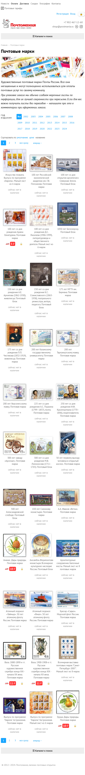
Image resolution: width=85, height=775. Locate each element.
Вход (72, 13)
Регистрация (62, 13)
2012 (42, 122)
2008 (70, 116)
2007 (63, 116)
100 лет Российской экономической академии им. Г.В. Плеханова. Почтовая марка (41, 180)
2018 (27, 128)
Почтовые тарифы (11, 8)
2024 (64, 128)
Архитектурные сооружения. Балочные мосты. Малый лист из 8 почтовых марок (68, 565)
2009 (19, 122)
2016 (72, 122)
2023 (57, 128)
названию (40, 137)
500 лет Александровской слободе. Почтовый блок (14, 513)
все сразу (24, 143)
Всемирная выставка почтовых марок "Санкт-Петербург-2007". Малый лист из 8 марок (68, 667)
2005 (48, 116)
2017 (19, 128)
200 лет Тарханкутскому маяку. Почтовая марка (68, 352)
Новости (5, 3)
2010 (27, 122)
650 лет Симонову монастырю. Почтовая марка (41, 511)
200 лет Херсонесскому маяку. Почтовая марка (15, 405)
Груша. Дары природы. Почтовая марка (68, 718)
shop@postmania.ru (63, 26)
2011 (34, 122)
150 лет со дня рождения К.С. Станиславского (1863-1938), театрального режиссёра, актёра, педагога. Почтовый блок (41, 298)
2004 (40, 116)
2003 (33, 116)
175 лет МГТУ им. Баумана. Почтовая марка (68, 292)
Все (19, 116)
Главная (4, 45)
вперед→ (37, 143)
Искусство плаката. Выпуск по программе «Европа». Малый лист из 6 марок (15, 179)
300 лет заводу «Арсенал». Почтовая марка (15, 460)
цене (31, 137)
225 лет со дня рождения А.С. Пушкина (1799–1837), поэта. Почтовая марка (41, 408)
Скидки (34, 3)
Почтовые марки (17, 45)
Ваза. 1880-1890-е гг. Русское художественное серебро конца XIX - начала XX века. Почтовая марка (15, 670)
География (45, 3)
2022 (49, 128)
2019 (34, 128)
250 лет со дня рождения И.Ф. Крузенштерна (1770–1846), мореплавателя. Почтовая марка (68, 409)
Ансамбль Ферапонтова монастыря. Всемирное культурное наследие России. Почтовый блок (41, 565)
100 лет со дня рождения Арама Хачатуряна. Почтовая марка (14, 233)
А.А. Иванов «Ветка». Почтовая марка (68, 510)
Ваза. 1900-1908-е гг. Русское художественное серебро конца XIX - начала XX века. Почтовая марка (41, 670)
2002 (25, 116)
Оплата (14, 3)
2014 (57, 122)
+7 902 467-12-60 (73, 22)
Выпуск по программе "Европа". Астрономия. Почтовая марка (15, 720)
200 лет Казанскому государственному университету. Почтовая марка (41, 354)
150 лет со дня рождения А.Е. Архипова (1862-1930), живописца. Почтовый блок (15, 295)
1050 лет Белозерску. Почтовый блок (68, 230)
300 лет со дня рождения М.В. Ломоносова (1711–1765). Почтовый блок (41, 462)
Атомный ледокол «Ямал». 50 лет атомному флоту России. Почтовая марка (41, 616)
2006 (55, 116)
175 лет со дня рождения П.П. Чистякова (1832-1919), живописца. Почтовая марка (14, 355)
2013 (49, 122)
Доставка (24, 3)
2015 (64, 122)
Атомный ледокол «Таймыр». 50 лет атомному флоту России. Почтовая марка (15, 616)
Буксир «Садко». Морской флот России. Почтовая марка (68, 614)
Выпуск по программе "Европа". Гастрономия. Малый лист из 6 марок (41, 720)
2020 (42, 128)
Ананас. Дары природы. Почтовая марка (14, 562)
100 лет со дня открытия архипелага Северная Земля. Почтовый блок (67, 179)
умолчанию (22, 137)
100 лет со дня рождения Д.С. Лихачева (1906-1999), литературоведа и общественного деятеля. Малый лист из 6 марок (41, 238)
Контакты (56, 3)
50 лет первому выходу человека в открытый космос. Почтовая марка (68, 460)
